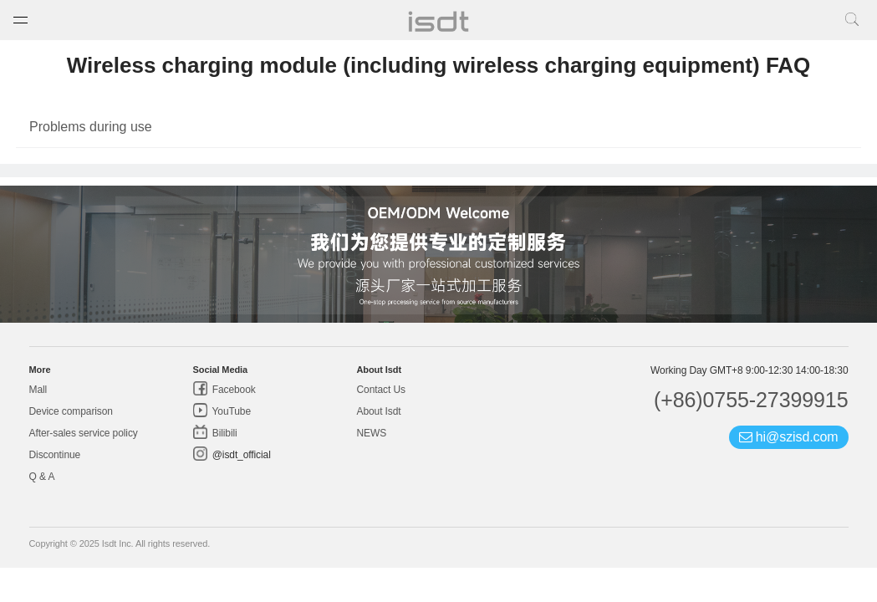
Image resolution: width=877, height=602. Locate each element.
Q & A (42, 476)
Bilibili (223, 433)
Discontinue (55, 455)
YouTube (231, 411)
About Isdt (379, 411)
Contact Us (381, 389)
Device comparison (71, 411)
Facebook (233, 389)
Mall (38, 389)
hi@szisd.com (789, 437)
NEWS (372, 433)
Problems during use (90, 127)
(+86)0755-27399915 (751, 399)
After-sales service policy (83, 433)
